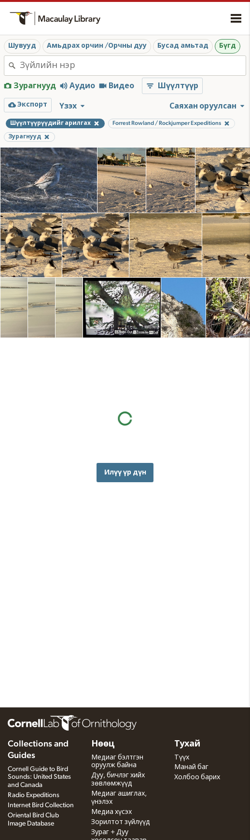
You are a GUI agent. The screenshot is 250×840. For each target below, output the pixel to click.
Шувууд (22, 45)
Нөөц (103, 744)
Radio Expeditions (33, 795)
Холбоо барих (197, 777)
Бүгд (227, 45)
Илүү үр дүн (125, 415)
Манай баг (191, 767)
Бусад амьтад (182, 45)
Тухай (187, 744)
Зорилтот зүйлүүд (120, 822)
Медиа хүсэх (111, 812)
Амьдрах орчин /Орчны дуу (97, 45)
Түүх (181, 757)
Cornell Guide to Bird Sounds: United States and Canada (39, 777)
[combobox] (133, 65)
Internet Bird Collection (41, 805)
